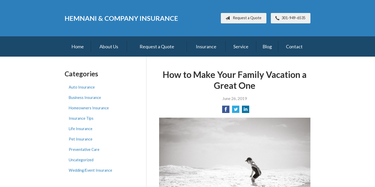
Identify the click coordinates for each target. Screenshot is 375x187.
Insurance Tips (81, 118)
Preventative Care (84, 149)
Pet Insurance (80, 139)
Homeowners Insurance (89, 108)
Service (240, 46)
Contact (294, 46)
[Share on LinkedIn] (245, 110)
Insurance (206, 46)
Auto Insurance (82, 87)
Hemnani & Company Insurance (121, 18)
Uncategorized (81, 160)
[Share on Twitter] (235, 110)
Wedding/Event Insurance (90, 170)
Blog (267, 46)
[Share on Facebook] (225, 110)
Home (77, 46)
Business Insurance (85, 97)
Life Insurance (80, 128)
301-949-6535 (289, 18)
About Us (108, 46)
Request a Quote (242, 18)
